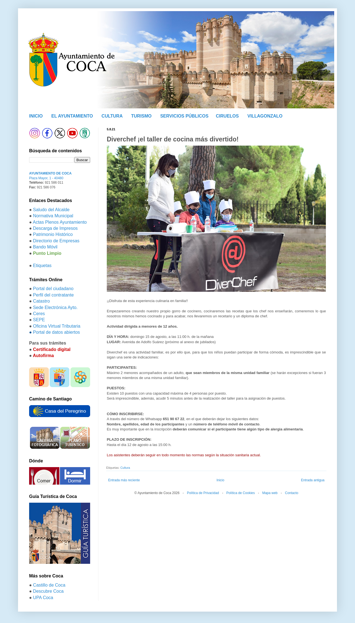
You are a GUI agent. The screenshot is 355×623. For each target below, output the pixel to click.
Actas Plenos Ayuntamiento (60, 222)
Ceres (39, 313)
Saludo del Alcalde (51, 209)
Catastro (41, 301)
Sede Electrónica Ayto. (55, 307)
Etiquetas (42, 265)
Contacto (291, 493)
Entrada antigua (312, 480)
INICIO (36, 116)
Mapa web (269, 493)
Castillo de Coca (49, 585)
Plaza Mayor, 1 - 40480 (46, 178)
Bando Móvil (45, 247)
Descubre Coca (48, 591)
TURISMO (141, 116)
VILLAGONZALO (264, 116)
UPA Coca (43, 597)
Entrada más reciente (124, 480)
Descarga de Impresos (55, 228)
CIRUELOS (227, 116)
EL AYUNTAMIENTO (72, 116)
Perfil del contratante (53, 295)
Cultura (125, 467)
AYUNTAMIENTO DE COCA (50, 173)
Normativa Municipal (53, 215)
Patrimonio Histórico (53, 234)
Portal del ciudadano (53, 288)
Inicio (220, 480)
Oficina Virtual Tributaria (56, 326)
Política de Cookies (240, 493)
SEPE (39, 319)
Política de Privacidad (203, 493)
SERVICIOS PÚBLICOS (184, 116)
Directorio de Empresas (56, 240)
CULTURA (112, 116)
